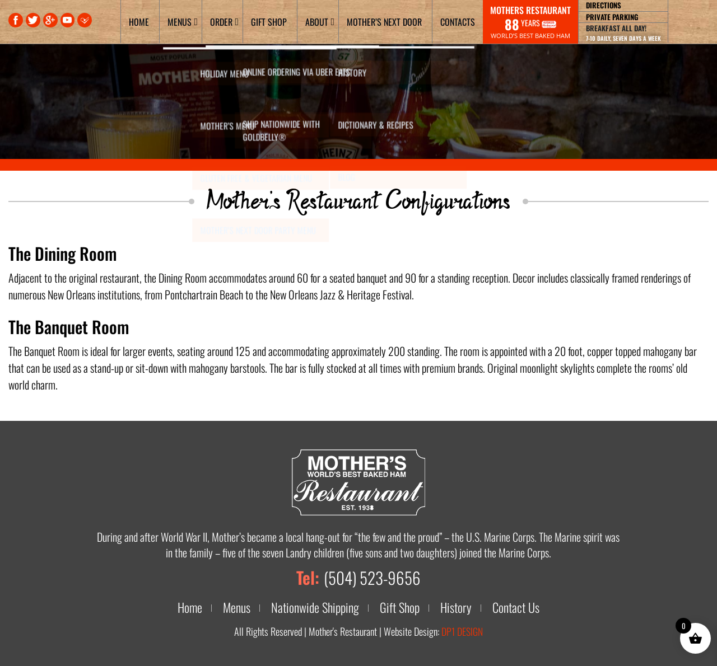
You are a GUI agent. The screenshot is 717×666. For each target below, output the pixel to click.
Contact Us (518, 607)
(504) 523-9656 (372, 577)
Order (221, 22)
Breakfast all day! (623, 32)
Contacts (457, 22)
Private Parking (612, 16)
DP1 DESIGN (462, 631)
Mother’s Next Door (384, 22)
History (458, 607)
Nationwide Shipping (315, 607)
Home (139, 22)
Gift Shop (269, 22)
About (316, 22)
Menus (179, 22)
